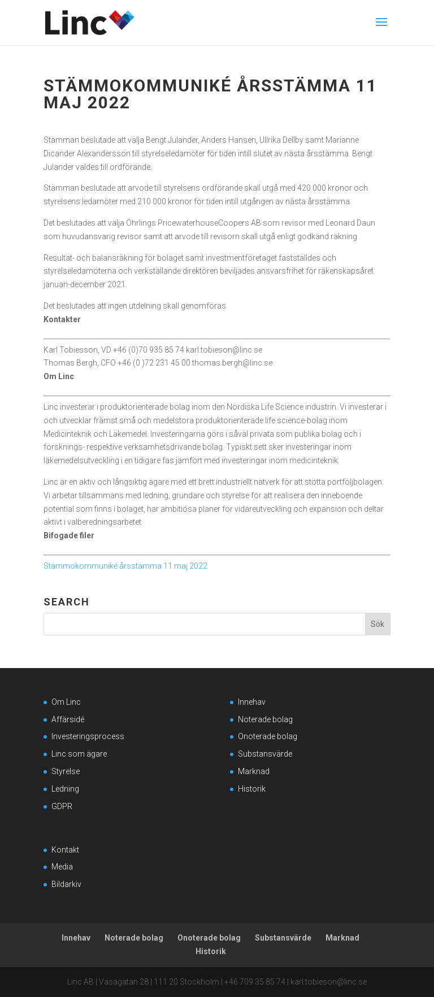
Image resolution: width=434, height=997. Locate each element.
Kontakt (65, 849)
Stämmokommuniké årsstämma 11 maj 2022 (125, 565)
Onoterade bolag (267, 736)
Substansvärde (265, 753)
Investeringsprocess (87, 736)
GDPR (61, 806)
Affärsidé (67, 719)
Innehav (252, 701)
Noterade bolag (265, 719)
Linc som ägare (79, 753)
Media (62, 866)
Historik (252, 788)
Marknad (254, 771)
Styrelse (65, 771)
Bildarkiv (66, 884)
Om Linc (66, 701)
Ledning (65, 788)
